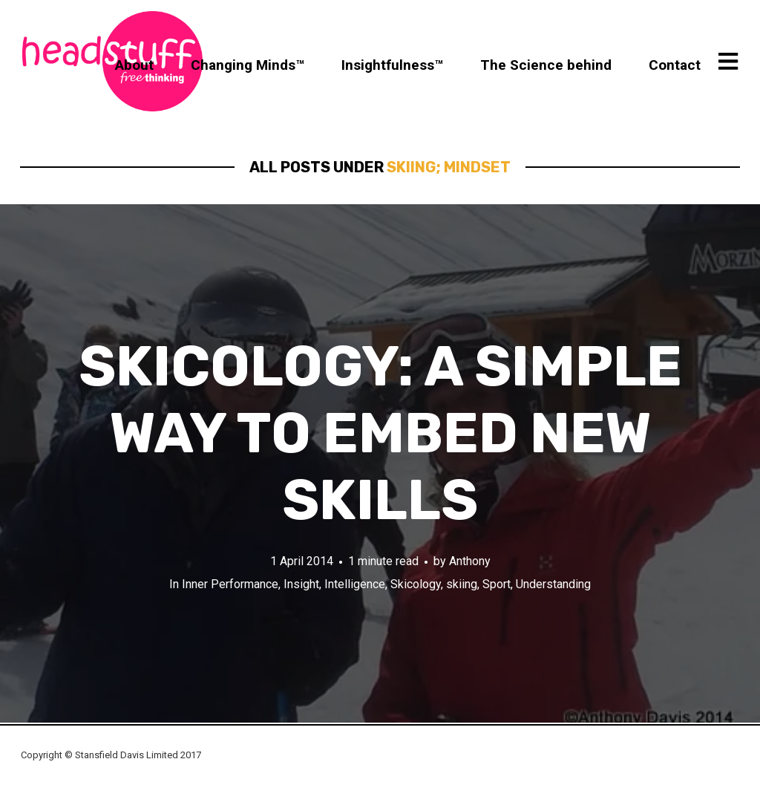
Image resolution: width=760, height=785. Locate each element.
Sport (496, 584)
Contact (675, 65)
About (134, 65)
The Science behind (546, 65)
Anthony (470, 561)
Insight (301, 584)
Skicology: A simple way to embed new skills (380, 433)
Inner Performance (230, 584)
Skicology (415, 584)
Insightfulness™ (392, 65)
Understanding (553, 584)
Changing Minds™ (247, 65)
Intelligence (354, 584)
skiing (461, 584)
